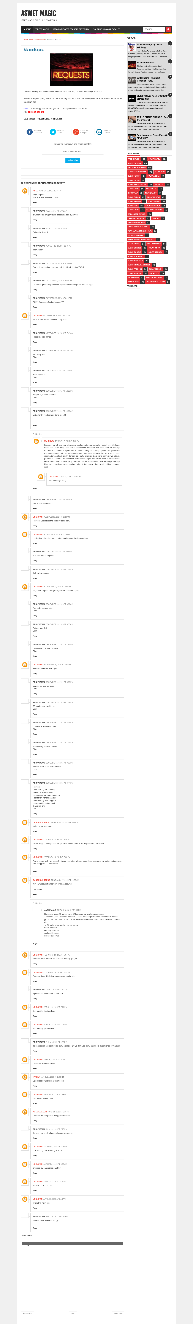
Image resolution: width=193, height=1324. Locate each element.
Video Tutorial (135, 163)
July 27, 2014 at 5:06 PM (56, 228)
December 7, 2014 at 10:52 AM (59, 411)
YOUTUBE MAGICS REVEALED (106, 29)
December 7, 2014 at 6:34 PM (59, 499)
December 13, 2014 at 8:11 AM (59, 604)
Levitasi (155, 218)
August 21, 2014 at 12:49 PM (58, 246)
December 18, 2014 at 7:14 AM (59, 743)
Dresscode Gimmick (137, 214)
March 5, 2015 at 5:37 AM (57, 990)
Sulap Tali (159, 184)
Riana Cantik (134, 244)
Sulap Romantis (152, 205)
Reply (35, 202)
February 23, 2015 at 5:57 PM (56, 955)
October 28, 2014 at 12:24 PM (56, 316)
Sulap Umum (133, 210)
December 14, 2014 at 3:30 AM (57, 665)
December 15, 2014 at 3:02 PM (59, 682)
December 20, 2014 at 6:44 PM (59, 783)
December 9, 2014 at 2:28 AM (56, 517)
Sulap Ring (133, 205)
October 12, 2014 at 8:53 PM (59, 263)
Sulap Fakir (133, 189)
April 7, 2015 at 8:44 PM (56, 1042)
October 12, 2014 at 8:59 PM (59, 281)
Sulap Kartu (154, 159)
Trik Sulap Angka (154, 277)
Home (27, 29)
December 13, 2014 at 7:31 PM (59, 645)
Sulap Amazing (154, 244)
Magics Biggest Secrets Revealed (71, 29)
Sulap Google (134, 252)
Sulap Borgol (134, 248)
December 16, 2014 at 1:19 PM (59, 702)
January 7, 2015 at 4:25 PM (67, 441)
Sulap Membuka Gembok (139, 265)
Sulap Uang (151, 189)
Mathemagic (151, 193)
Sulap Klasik (134, 176)
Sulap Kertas (153, 197)
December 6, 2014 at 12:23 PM (59, 391)
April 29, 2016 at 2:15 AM (54, 1182)
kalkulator (133, 282)
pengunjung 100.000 (156, 282)
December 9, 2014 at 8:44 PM (59, 552)
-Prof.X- (37, 1077)
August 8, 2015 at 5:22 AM (55, 1164)
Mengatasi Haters (136, 222)
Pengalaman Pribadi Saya (140, 231)
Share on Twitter (61, 132)
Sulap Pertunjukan (137, 172)
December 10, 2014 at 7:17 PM (59, 569)
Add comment (27, 1235)
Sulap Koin (160, 172)
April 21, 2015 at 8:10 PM (54, 1094)
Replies (38, 434)
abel (35, 191)
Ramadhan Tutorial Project (141, 239)
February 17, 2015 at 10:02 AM (65, 880)
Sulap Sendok (155, 269)
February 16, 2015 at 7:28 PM (56, 840)
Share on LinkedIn (107, 132)
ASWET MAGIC (38, 13)
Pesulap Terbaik (136, 235)
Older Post (118, 1314)
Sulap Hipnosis (156, 252)
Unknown (38, 316)
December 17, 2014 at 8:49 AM (59, 722)
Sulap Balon (134, 197)
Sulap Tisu (154, 273)
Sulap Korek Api (135, 261)
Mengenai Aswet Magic (138, 227)
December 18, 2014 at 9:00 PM (59, 763)
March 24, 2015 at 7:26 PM (55, 1007)
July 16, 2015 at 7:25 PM (56, 1129)
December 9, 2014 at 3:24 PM (56, 534)
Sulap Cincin (154, 248)
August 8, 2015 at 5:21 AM (55, 1147)
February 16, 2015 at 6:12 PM (64, 822)
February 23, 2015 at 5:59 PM (56, 972)
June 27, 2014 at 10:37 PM (50, 191)
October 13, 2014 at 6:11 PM (59, 298)
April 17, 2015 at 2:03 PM (52, 1077)
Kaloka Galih (40, 1112)
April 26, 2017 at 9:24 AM (57, 1216)
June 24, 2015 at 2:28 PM (59, 1112)
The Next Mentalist (137, 167)
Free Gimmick (134, 159)
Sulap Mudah (154, 201)
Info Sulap (133, 193)
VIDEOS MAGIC (42, 29)
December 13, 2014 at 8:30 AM (59, 624)
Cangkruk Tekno (41, 822)
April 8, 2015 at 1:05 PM (70, 477)
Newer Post (27, 1314)
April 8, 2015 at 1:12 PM (54, 1060)
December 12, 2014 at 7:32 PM (57, 587)
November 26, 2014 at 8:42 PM (59, 351)
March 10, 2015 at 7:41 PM (69, 910)
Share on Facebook (38, 132)
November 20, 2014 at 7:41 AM (59, 333)
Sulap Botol (134, 180)
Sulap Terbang (135, 273)
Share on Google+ (84, 132)
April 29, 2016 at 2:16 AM (54, 1199)
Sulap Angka (153, 176)
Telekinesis (133, 277)
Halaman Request (145, 62)
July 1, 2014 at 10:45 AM (56, 211)
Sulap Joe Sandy (136, 256)
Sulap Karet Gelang (137, 184)
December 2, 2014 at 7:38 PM (59, 371)
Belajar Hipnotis (154, 210)
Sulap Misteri (134, 201)
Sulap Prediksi (135, 269)
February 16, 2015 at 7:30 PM (56, 857)
